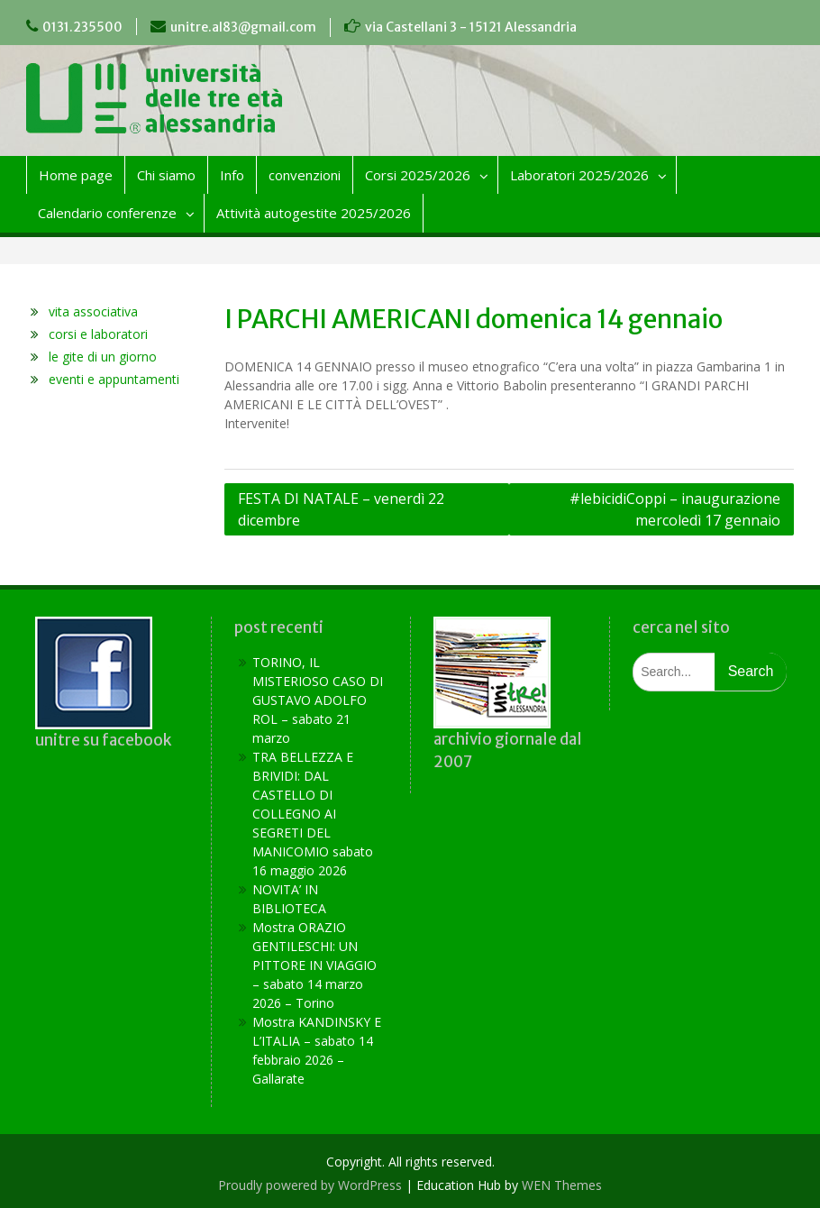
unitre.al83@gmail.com (243, 27)
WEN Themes (562, 1185)
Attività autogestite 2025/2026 (313, 213)
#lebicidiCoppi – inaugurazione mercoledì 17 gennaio (674, 509)
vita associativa (93, 311)
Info (232, 175)
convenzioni (305, 175)
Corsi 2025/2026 (417, 175)
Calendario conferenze (107, 213)
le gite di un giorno (103, 356)
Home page (76, 175)
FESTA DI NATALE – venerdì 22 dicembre (341, 509)
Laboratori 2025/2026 (579, 175)
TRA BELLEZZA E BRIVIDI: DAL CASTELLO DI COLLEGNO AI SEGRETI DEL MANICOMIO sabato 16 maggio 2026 (312, 813)
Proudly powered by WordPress (310, 1185)
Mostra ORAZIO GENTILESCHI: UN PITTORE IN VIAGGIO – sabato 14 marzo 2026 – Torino (314, 965)
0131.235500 (82, 27)
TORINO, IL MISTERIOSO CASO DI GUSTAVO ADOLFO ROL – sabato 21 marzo (317, 700)
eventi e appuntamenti (114, 379)
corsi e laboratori (98, 334)
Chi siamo (166, 175)
